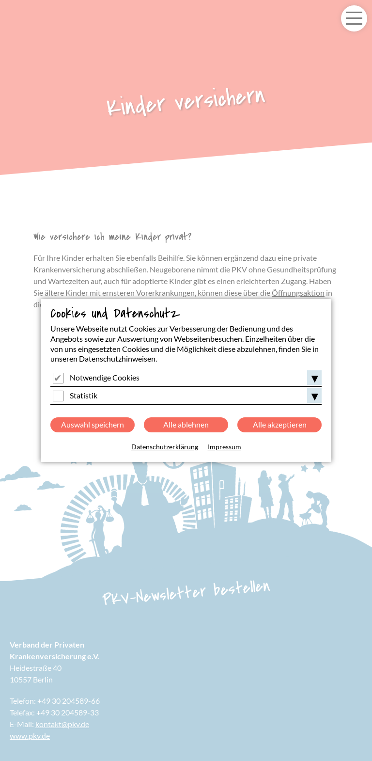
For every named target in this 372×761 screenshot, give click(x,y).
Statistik (83, 395)
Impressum (224, 447)
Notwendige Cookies (105, 377)
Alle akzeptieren (280, 424)
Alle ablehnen (186, 424)
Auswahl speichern (92, 424)
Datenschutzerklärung (164, 447)
